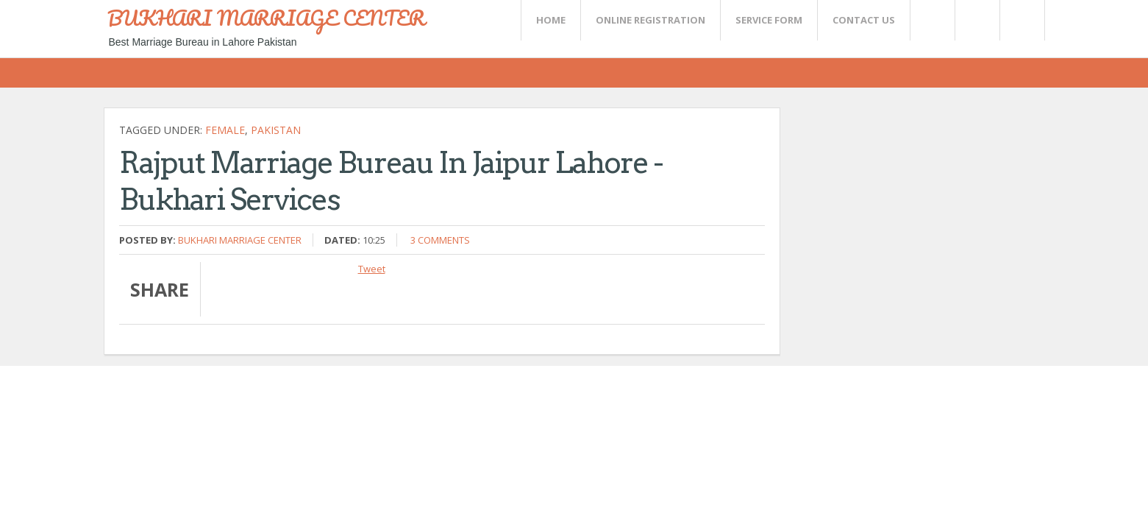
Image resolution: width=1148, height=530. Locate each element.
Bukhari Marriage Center (240, 240)
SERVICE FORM (768, 19)
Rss (976, 20)
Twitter (931, 20)
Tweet (371, 268)
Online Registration (650, 19)
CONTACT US (864, 19)
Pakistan (276, 130)
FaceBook (1019, 20)
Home (551, 19)
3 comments (440, 240)
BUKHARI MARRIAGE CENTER (266, 17)
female (225, 130)
